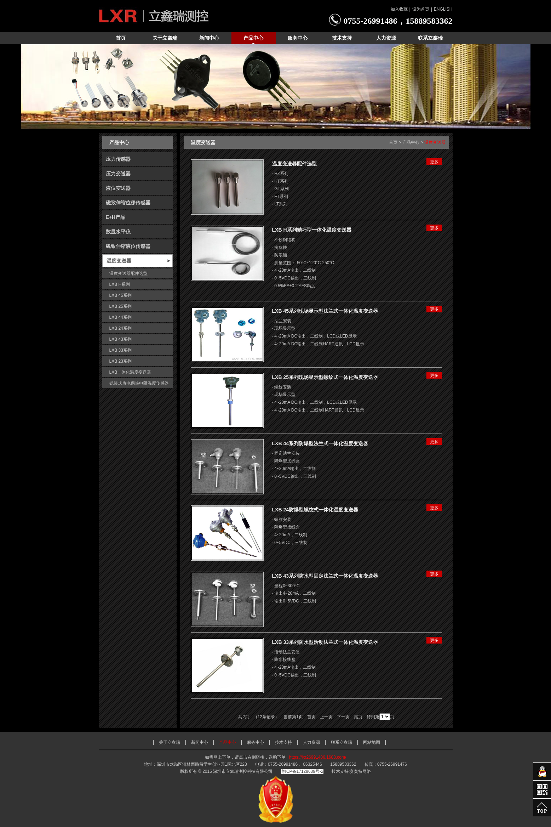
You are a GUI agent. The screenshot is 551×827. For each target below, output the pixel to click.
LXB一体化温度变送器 (130, 372)
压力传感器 (118, 159)
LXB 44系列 (120, 317)
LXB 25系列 (120, 306)
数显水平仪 (118, 231)
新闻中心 (199, 742)
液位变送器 (118, 188)
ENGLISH (443, 9)
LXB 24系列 (120, 328)
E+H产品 (116, 217)
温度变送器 (119, 261)
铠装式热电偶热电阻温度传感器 (139, 383)
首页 (393, 142)
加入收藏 (399, 9)
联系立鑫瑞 (341, 742)
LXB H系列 (119, 284)
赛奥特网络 (360, 771)
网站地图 (371, 742)
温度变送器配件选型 (128, 273)
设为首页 (420, 9)
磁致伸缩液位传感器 (128, 246)
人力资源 (311, 742)
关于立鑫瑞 (169, 742)
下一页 (343, 716)
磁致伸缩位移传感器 (128, 202)
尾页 (358, 716)
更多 (434, 161)
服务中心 (255, 742)
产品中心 (410, 142)
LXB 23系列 (120, 361)
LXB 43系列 (120, 339)
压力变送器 (118, 173)
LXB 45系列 (120, 295)
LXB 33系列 (120, 350)
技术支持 (283, 742)
